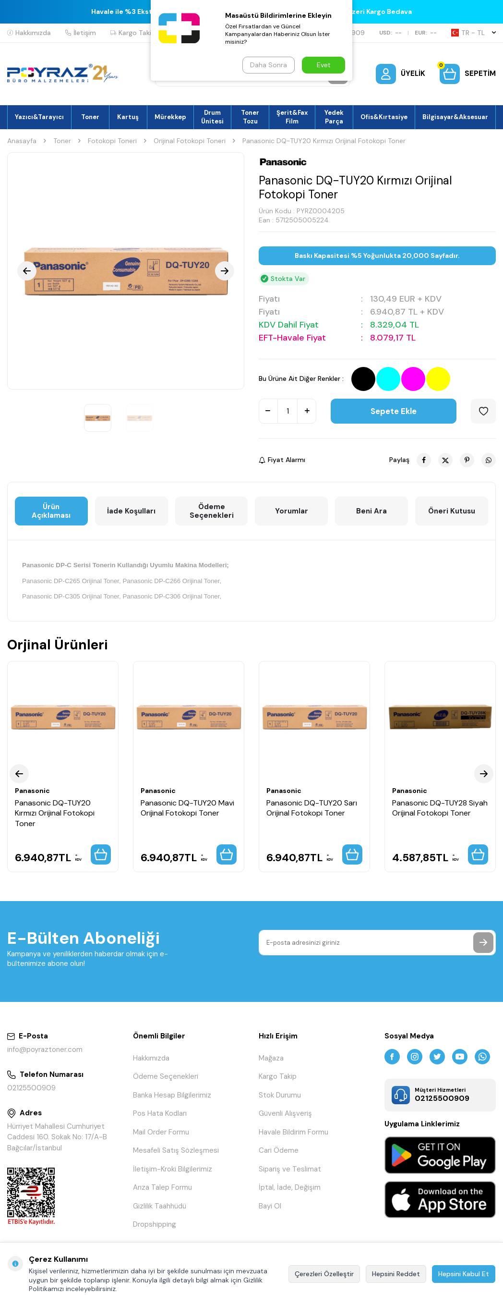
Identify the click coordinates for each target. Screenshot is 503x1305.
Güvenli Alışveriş (285, 1113)
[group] (126, 271)
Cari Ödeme (279, 1150)
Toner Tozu (250, 117)
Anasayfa (21, 140)
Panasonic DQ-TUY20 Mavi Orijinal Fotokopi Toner (187, 808)
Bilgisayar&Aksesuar (455, 117)
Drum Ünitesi (212, 117)
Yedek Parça (334, 117)
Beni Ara (371, 511)
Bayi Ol (270, 1206)
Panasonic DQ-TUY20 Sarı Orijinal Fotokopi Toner (311, 808)
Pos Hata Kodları (160, 1113)
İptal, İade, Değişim (290, 1187)
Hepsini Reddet (396, 1273)
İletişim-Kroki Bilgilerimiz (172, 1169)
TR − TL (473, 32)
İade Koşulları (131, 511)
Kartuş (128, 117)
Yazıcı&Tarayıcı (39, 117)
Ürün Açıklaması (51, 511)
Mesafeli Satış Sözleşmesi (176, 1150)
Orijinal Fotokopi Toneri (190, 140)
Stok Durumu (280, 1095)
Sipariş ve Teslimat (290, 1169)
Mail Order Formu (161, 1132)
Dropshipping (154, 1224)
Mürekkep (170, 117)
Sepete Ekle (394, 411)
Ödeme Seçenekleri (212, 511)
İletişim (80, 32)
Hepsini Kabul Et (463, 1273)
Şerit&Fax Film (292, 117)
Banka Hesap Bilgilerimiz (172, 1095)
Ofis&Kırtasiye (383, 117)
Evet (324, 65)
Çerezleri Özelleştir (324, 1273)
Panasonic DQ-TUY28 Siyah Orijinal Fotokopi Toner (440, 808)
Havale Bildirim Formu (293, 1132)
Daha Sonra (268, 65)
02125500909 (31, 1088)
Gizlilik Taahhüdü (159, 1206)
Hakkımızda (29, 32)
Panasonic (32, 790)
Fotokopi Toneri (112, 140)
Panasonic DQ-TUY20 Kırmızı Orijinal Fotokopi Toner (55, 813)
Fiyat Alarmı (282, 459)
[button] (26, 271)
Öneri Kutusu (451, 511)
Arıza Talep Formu (162, 1187)
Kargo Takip (133, 32)
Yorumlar (291, 511)
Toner (90, 117)
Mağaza (271, 1058)
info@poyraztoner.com (45, 1049)
